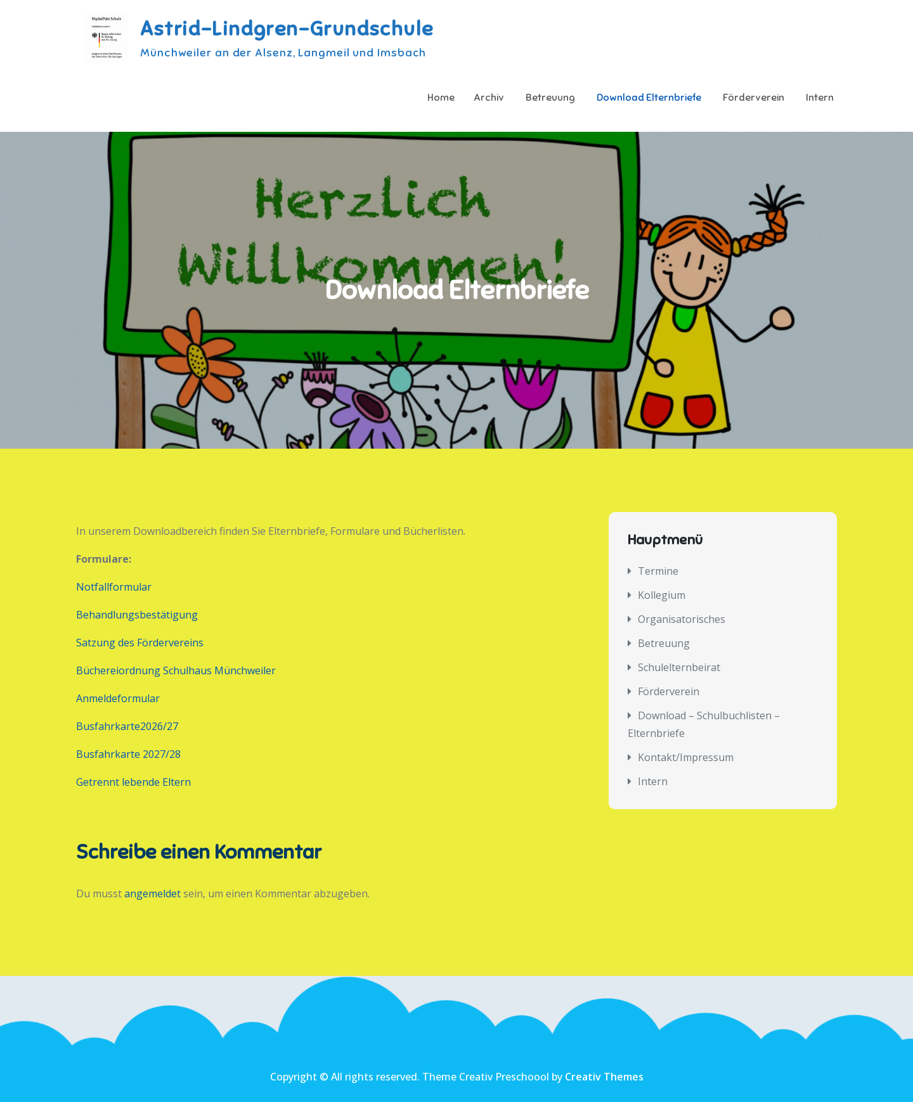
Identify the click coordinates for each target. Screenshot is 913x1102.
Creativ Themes (604, 1077)
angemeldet (152, 893)
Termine (658, 571)
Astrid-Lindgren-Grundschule (286, 28)
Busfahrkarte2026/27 (127, 726)
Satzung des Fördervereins (140, 643)
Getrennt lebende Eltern (133, 782)
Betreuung (550, 97)
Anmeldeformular (118, 698)
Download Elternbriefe (649, 97)
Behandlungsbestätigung (137, 615)
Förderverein (753, 97)
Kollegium (661, 595)
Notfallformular (114, 587)
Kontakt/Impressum (686, 757)
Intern (820, 97)
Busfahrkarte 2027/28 (128, 754)
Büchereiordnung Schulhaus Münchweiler (176, 670)
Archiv (489, 97)
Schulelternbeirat (679, 667)
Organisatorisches (681, 619)
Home (441, 97)
